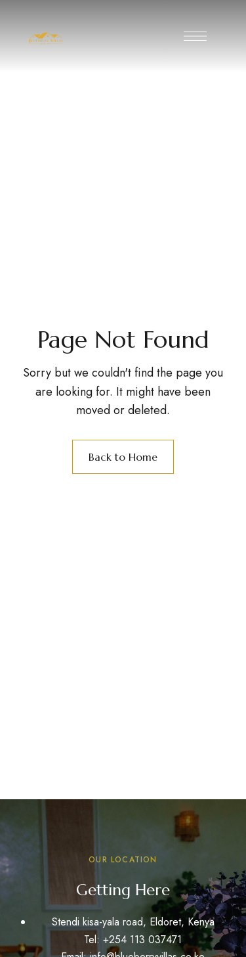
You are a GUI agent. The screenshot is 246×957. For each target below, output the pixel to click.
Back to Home (123, 456)
